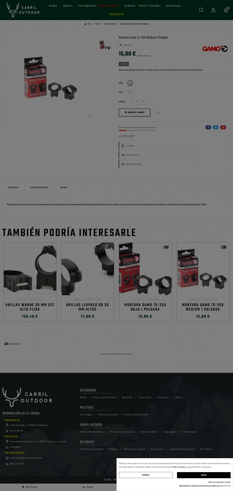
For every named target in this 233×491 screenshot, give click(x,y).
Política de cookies (179, 467)
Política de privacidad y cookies (219, 482)
